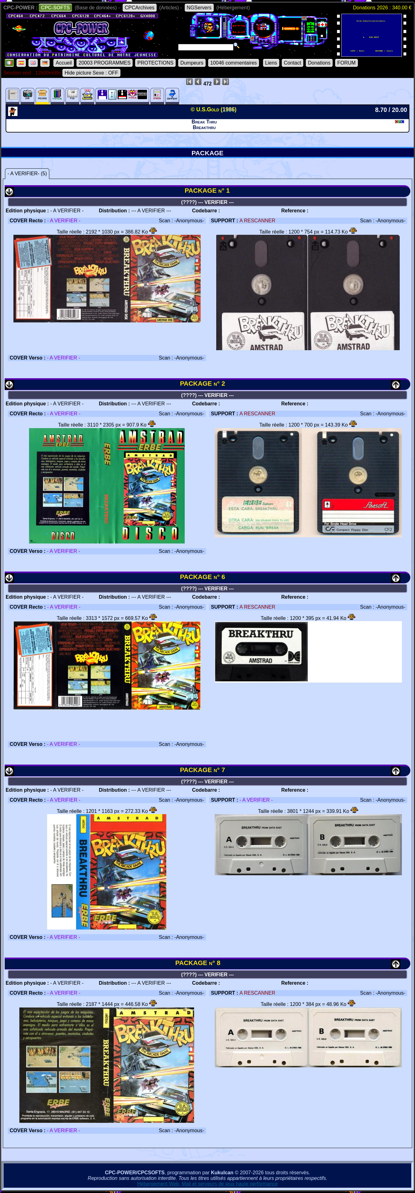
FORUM (346, 62)
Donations (319, 62)
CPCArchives (139, 7)
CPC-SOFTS (55, 7)
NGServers (199, 7)
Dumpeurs (191, 62)
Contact (292, 62)
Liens (271, 62)
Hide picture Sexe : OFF (91, 72)
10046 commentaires (233, 62)
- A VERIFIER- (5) (27, 173)
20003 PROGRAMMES (104, 62)
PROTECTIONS (155, 62)
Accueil (64, 62)
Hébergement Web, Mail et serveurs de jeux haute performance (207, 1183)
